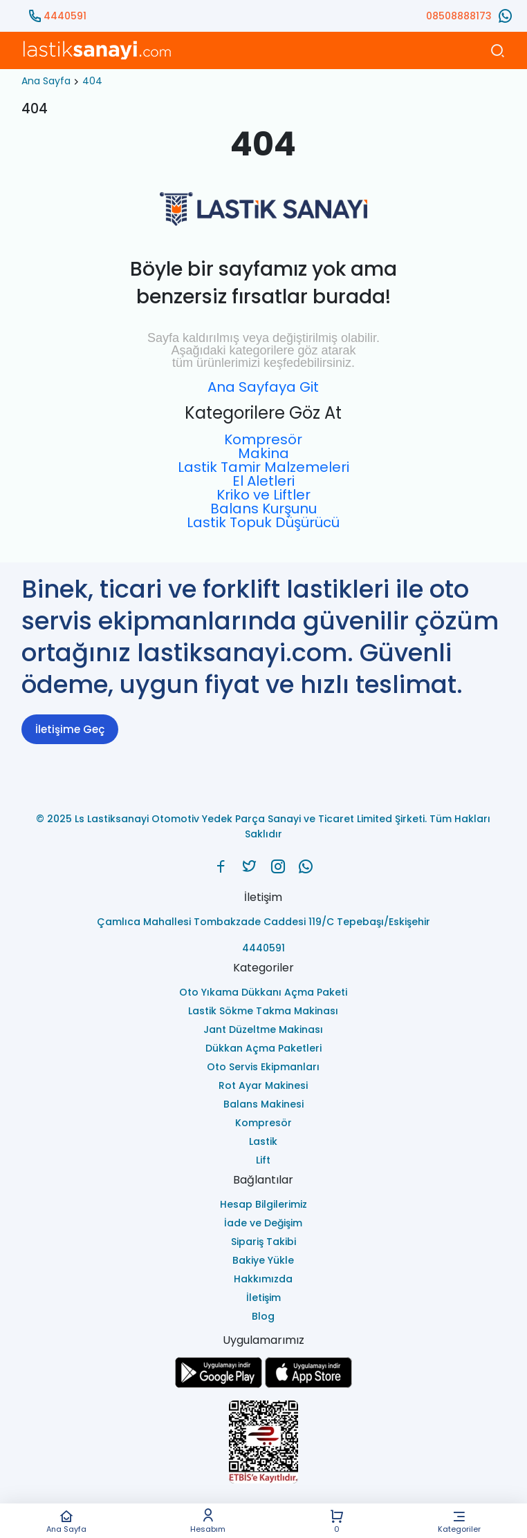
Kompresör (263, 439)
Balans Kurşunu (263, 508)
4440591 (65, 15)
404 (92, 81)
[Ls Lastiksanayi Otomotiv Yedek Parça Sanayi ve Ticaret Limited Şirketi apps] (308, 1384)
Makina (263, 453)
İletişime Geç (69, 729)
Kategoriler (459, 1521)
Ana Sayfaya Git (263, 387)
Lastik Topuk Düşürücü (263, 522)
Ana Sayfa (66, 1521)
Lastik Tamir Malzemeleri (263, 467)
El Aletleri (263, 481)
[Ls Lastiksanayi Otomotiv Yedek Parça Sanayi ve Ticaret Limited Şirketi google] (218, 1384)
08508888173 (459, 15)
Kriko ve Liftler (263, 494)
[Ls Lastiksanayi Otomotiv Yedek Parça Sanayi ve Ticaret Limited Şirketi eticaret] (263, 1443)
